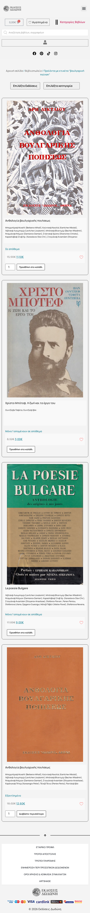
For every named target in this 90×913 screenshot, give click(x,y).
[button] (84, 8)
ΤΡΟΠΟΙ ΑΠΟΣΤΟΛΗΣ (45, 854)
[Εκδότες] (25, 85)
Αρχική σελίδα (14, 70)
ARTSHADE (45, 881)
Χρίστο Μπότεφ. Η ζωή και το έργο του (30, 403)
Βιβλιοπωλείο (33, 70)
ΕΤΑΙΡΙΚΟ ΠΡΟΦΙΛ (45, 847)
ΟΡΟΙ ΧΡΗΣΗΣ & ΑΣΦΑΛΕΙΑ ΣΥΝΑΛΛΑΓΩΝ (45, 874)
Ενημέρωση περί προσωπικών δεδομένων (45, 867)
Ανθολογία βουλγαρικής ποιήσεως (27, 220)
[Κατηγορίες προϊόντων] (61, 85)
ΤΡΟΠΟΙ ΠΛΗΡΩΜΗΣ (45, 860)
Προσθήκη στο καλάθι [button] (30, 267)
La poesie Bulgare (16, 588)
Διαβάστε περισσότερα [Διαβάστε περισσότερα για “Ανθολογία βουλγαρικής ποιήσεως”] (31, 813)
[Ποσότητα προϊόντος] (10, 267)
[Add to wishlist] (81, 257)
